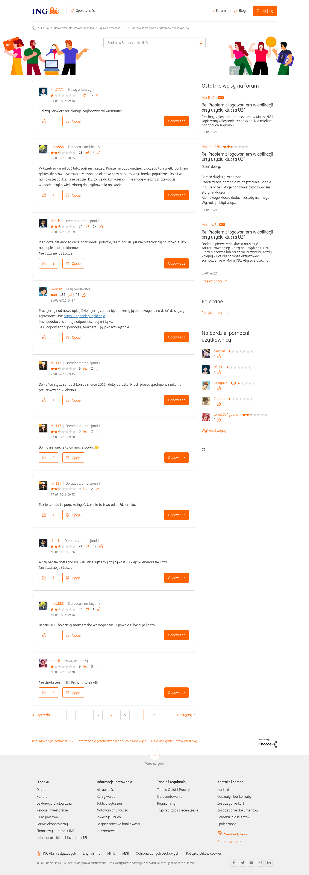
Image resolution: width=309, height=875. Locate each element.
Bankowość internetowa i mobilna (74, 28)
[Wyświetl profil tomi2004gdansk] (228, 414)
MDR (125, 853)
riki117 (56, 363)
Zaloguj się (265, 11)
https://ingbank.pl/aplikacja (84, 316)
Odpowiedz (176, 121)
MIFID (111, 853)
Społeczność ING (34, 28)
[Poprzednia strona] (43, 715)
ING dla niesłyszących (59, 853)
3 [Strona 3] (98, 715)
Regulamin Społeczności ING (52, 741)
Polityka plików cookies (204, 853)
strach (55, 221)
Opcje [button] (76, 121)
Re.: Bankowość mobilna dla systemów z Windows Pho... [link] (158, 28)
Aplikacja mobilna (109, 28)
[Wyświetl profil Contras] (220, 398)
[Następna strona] (184, 715)
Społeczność (85, 10)
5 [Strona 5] (125, 715)
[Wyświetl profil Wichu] (219, 367)
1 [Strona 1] (71, 715)
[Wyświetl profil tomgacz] (221, 383)
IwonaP (56, 289)
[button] (44, 121)
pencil (55, 661)
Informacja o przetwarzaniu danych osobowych (112, 741)
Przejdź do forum (215, 281)
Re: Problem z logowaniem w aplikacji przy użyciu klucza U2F (237, 107)
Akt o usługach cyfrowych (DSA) (174, 741)
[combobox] (154, 43)
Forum (221, 10)
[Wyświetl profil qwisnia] (220, 351)
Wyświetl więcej (214, 430)
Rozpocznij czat (235, 833)
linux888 (57, 147)
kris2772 (57, 89)
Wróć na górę (154, 764)
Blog (242, 10)
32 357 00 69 (233, 842)
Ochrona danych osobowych (157, 853)
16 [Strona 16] (154, 715)
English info (91, 853)
